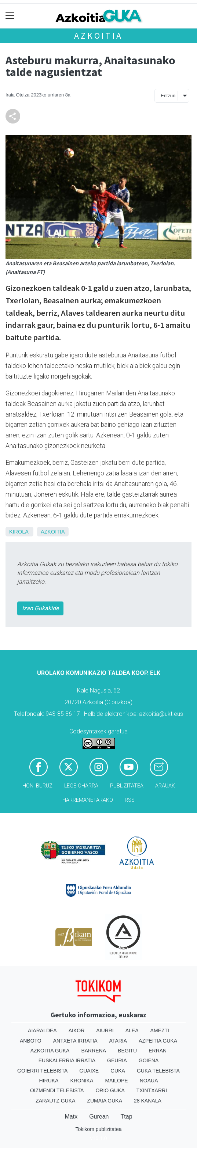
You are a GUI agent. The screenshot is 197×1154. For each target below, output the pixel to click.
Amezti (159, 1030)
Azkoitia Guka (50, 1051)
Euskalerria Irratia (67, 1060)
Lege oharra (81, 786)
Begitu (127, 1051)
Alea (132, 1030)
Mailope (116, 1080)
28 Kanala (147, 1101)
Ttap (126, 1116)
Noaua (149, 1080)
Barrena (93, 1051)
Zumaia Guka (104, 1101)
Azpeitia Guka (158, 1041)
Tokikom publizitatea (98, 1129)
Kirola (18, 532)
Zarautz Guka (55, 1101)
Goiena (148, 1060)
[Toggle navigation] (10, 16)
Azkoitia (98, 35)
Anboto (30, 1041)
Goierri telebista (42, 1071)
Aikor (77, 1030)
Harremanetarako (87, 800)
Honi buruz (37, 786)
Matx (71, 1116)
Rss (130, 800)
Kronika (81, 1080)
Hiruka (49, 1080)
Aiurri (104, 1030)
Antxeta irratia (75, 1041)
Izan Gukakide (40, 608)
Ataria (118, 1041)
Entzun (168, 95)
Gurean (99, 1116)
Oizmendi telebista (57, 1090)
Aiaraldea (42, 1030)
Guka (117, 1071)
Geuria (117, 1060)
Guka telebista (158, 1071)
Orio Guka (109, 1090)
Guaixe (89, 1071)
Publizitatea (126, 786)
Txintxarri (151, 1090)
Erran (158, 1051)
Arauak (165, 786)
